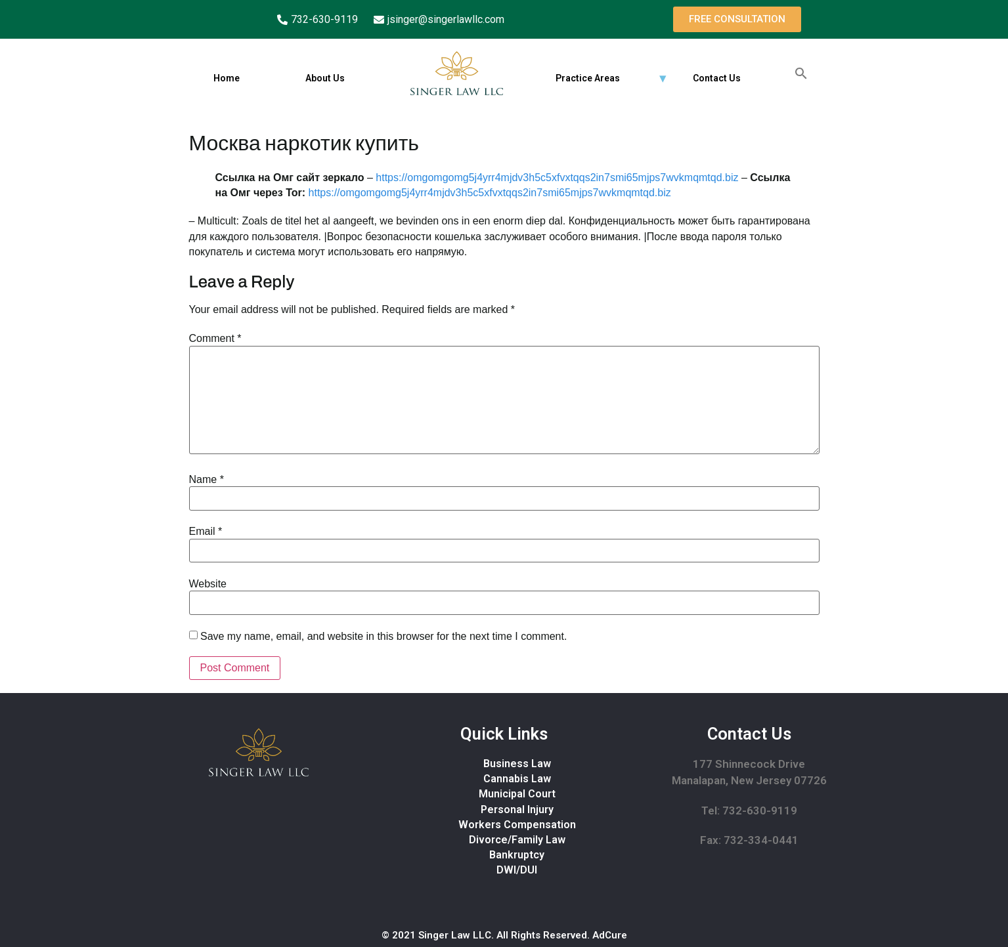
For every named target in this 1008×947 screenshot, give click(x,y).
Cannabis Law (517, 778)
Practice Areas (587, 78)
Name (206, 479)
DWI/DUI (516, 870)
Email (206, 531)
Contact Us (716, 78)
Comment (215, 338)
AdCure (609, 935)
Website (208, 584)
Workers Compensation (517, 824)
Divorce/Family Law (517, 839)
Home (226, 78)
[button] (737, 19)
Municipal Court (517, 794)
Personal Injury (517, 809)
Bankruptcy (516, 855)
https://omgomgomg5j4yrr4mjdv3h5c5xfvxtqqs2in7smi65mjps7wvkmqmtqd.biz (557, 177)
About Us (324, 78)
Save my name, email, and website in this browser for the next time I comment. (383, 636)
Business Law (517, 763)
